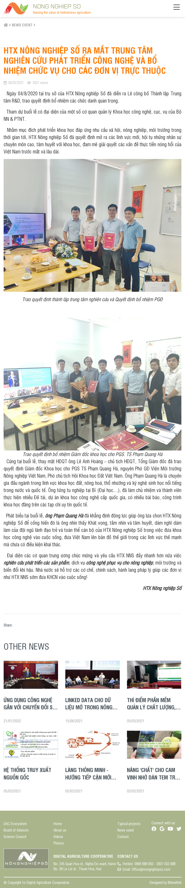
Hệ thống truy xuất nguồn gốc (27, 773)
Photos (58, 844)
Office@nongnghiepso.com (151, 871)
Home (57, 825)
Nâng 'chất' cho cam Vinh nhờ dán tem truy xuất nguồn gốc (154, 777)
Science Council (15, 838)
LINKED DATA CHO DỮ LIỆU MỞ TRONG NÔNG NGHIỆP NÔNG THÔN (88, 707)
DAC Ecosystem (15, 825)
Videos (58, 838)
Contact (123, 838)
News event (22, 24)
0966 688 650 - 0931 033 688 (154, 865)
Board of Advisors (16, 831)
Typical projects (128, 825)
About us (59, 831)
